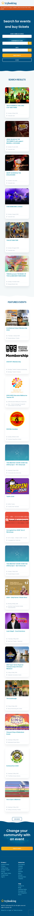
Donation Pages (5, 869)
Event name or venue (17, 33)
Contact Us (21, 885)
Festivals (20, 871)
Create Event (17, 848)
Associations (21, 864)
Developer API (22, 891)
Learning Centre (22, 889)
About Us (3, 910)
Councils (20, 868)
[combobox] (17, 43)
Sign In (3, 877)
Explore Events (5, 864)
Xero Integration (22, 893)
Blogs (19, 887)
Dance (20, 869)
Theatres (20, 878)
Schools (20, 875)
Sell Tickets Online (6, 873)
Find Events (17, 55)
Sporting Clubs (22, 877)
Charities (20, 866)
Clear (17, 60)
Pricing (3, 871)
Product (3, 866)
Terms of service (17, 910)
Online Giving (4, 868)
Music (19, 873)
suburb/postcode (17, 40)
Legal (9, 910)
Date (17, 47)
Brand (19, 894)
